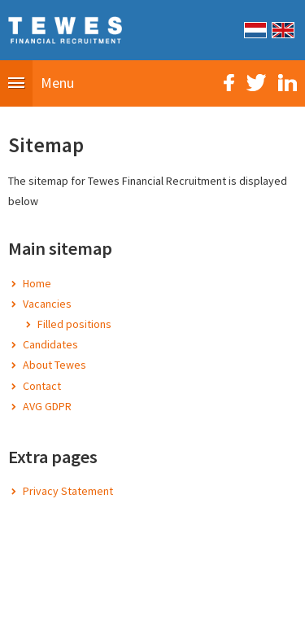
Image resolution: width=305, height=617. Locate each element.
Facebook (229, 82)
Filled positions (74, 324)
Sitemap (61, 596)
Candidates (50, 344)
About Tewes (54, 364)
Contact (42, 386)
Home (37, 283)
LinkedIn (287, 82)
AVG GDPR (47, 406)
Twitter (256, 82)
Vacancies (47, 303)
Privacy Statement (68, 491)
